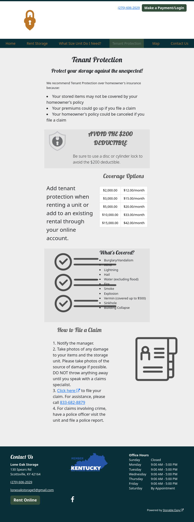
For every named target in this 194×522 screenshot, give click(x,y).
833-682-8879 (72, 402)
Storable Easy (173, 510)
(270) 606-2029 (129, 7)
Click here (68, 390)
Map (155, 43)
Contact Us (179, 43)
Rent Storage (37, 43)
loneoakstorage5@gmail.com (32, 490)
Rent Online (25, 500)
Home (11, 43)
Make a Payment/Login (164, 7)
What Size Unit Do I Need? (80, 43)
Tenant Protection (126, 43)
